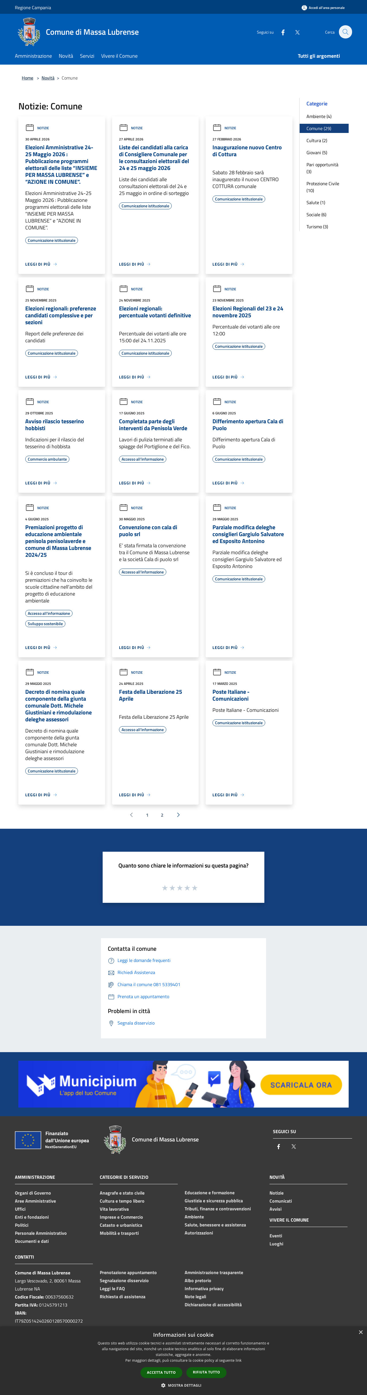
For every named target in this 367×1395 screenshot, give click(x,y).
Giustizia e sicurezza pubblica (214, 1200)
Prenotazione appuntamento (128, 1272)
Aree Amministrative (35, 1200)
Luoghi (276, 1243)
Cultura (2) (317, 140)
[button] (183, 1385)
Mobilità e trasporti (119, 1233)
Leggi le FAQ (112, 1288)
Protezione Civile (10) (323, 187)
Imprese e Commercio (121, 1217)
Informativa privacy (204, 1288)
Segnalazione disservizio (124, 1280)
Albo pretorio (198, 1280)
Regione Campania (33, 7)
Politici (21, 1225)
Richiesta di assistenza (122, 1296)
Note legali (195, 1296)
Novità (48, 77)
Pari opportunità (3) (322, 168)
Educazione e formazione (210, 1192)
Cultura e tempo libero (122, 1200)
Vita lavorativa (114, 1208)
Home (27, 77)
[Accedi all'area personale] (323, 7)
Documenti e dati (32, 1241)
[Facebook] (280, 32)
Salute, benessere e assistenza (215, 1224)
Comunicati (281, 1200)
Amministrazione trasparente (214, 1272)
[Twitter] (294, 32)
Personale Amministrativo (41, 1233)
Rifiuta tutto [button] (206, 1372)
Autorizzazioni (199, 1232)
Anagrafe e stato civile (122, 1192)
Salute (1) (316, 202)
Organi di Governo (33, 1192)
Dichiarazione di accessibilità (213, 1304)
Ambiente (194, 1216)
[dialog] (183, 1360)
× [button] (360, 1332)
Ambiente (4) (319, 116)
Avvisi (276, 1208)
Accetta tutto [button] (161, 1372)
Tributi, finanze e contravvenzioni (218, 1208)
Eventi (276, 1235)
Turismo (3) (317, 226)
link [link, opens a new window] (239, 1360)
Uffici (20, 1208)
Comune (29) (319, 128)
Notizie (37, 128)
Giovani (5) (317, 152)
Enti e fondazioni (32, 1217)
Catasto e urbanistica (121, 1225)
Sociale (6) (316, 214)
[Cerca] (345, 32)
